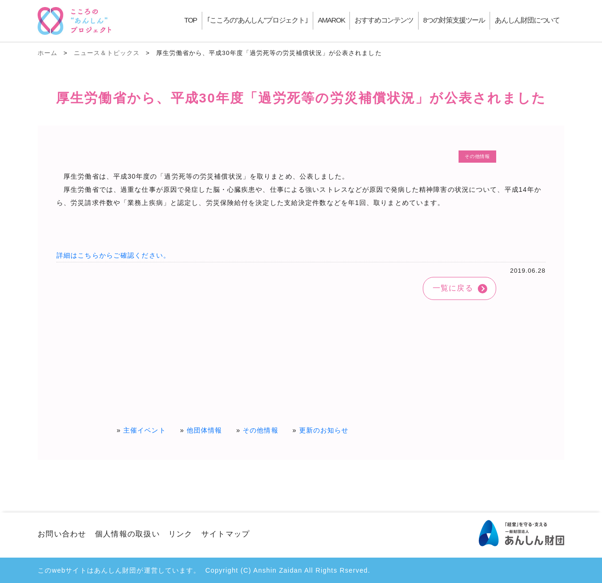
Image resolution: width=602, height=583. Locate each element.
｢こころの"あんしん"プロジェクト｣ (257, 20)
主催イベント (144, 430)
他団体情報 (204, 430)
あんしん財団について (527, 20)
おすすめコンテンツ (384, 20)
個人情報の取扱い (127, 534)
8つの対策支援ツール (454, 20)
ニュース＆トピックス (107, 52)
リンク (180, 534)
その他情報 (260, 430)
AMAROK (331, 20)
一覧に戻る (453, 288)
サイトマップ (225, 534)
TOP (190, 20)
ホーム (47, 52)
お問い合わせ (62, 534)
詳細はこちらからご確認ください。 (113, 255)
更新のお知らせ (324, 430)
